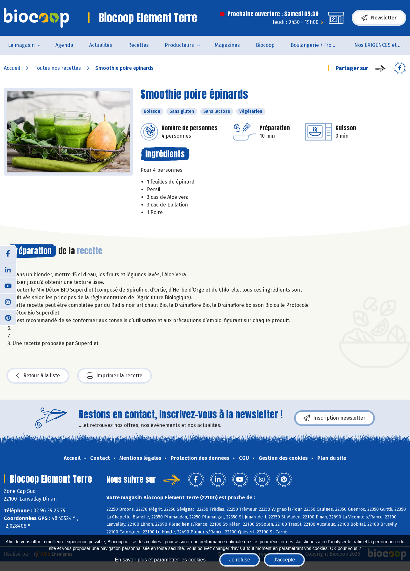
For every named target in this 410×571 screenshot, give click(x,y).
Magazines (227, 45)
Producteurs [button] (179, 45)
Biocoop (265, 45)
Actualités (100, 45)
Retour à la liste (38, 375)
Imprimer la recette (114, 375)
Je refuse (239, 559)
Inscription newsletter (334, 418)
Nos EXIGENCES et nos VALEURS (382, 45)
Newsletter (379, 18)
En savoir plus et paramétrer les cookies (160, 559)
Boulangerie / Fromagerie (318, 45)
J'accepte (284, 559)
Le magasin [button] (21, 45)
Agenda (64, 45)
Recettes (138, 45)
